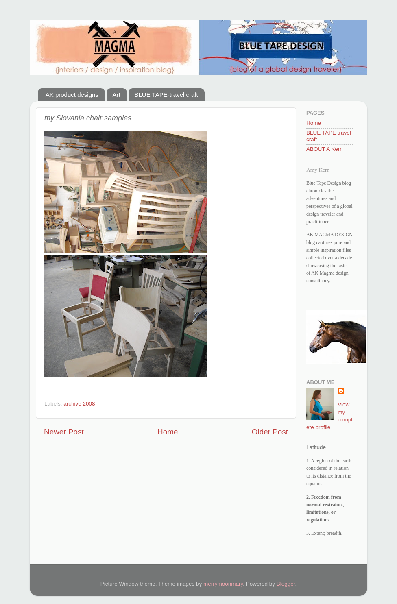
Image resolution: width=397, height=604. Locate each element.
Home (167, 431)
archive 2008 (79, 404)
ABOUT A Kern (324, 149)
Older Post (270, 431)
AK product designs (72, 94)
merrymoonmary (223, 584)
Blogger (286, 584)
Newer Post (64, 431)
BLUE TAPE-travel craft (166, 94)
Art (116, 94)
